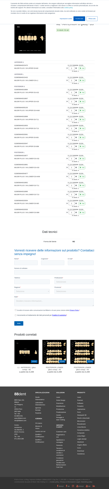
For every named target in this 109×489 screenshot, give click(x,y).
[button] (16, 38)
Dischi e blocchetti (83, 418)
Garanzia (59, 445)
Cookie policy (54, 482)
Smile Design (60, 400)
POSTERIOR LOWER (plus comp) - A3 (82, 368)
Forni (79, 412)
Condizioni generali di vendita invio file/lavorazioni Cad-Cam (61, 462)
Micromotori (81, 421)
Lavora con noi (40, 431)
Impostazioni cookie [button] (66, 18)
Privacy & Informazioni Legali (70, 482)
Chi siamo (38, 423)
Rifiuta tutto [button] (92, 18)
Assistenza (81, 454)
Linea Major (81, 436)
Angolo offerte (82, 445)
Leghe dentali (81, 439)
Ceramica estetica (83, 430)
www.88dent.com (20, 418)
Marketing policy (86, 482)
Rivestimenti (81, 424)
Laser (58, 397)
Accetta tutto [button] (79, 18)
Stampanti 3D (81, 415)
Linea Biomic (81, 427)
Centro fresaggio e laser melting (60, 417)
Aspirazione (81, 409)
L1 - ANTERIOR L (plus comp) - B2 (26, 368)
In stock (60, 30)
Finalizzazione (61, 412)
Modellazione (60, 406)
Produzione (60, 409)
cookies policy (68, 7)
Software (80, 403)
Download (80, 451)
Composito (81, 433)
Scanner (80, 400)
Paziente (38, 413)
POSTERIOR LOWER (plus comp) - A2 (54, 368)
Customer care (61, 432)
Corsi (79, 448)
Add (82, 68)
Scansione (59, 403)
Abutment (80, 442)
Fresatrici (80, 406)
